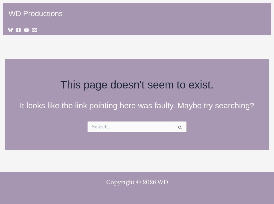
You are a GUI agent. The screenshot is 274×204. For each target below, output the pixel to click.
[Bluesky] (10, 30)
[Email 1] (34, 30)
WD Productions (36, 13)
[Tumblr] (18, 30)
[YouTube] (26, 30)
